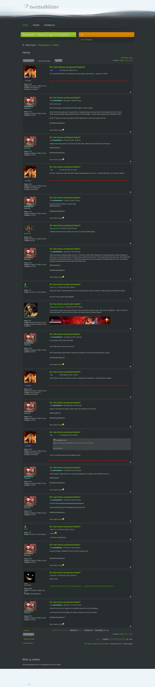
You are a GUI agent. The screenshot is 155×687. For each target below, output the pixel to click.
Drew (54, 287)
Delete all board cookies (100, 644)
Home (56, 45)
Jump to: (97, 639)
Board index (28, 643)
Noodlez (56, 70)
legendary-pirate (58, 307)
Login (83, 40)
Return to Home (29, 639)
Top (130, 92)
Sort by (86, 630)
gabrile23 (56, 228)
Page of (123, 60)
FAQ (124, 58)
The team (88, 644)
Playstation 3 (44, 45)
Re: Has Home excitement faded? (67, 67)
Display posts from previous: (65, 630)
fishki (55, 575)
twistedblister (57, 100)
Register (89, 40)
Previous (26, 630)
